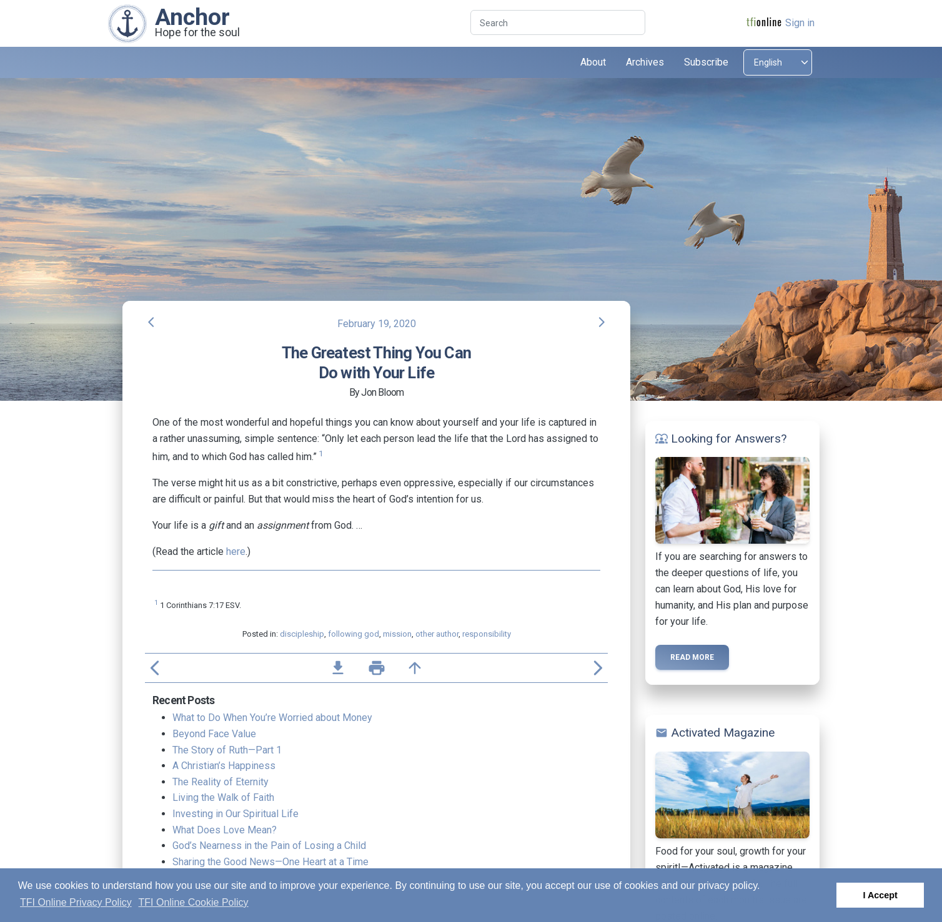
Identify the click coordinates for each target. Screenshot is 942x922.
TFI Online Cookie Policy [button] (194, 902)
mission (397, 634)
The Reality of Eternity (220, 782)
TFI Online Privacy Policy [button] (76, 902)
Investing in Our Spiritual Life (235, 814)
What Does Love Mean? (224, 830)
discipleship (302, 634)
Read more (692, 657)
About (593, 62)
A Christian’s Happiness (223, 766)
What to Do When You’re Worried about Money (272, 717)
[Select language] (777, 62)
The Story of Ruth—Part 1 (227, 750)
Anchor (192, 17)
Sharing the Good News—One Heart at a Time (270, 862)
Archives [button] (645, 62)
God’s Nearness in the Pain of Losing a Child (269, 845)
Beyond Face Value (214, 734)
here (235, 551)
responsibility (486, 634)
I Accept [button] (880, 895)
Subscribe (706, 62)
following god (353, 634)
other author (437, 634)
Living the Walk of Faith (223, 797)
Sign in (800, 23)
